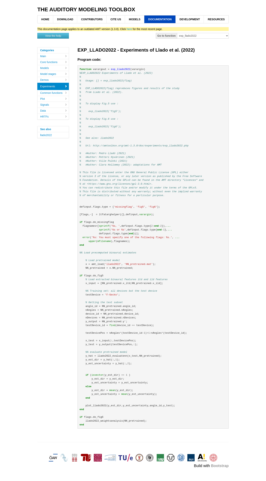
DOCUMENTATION (160, 19)
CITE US (115, 19)
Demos (53, 79)
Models (53, 68)
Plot (53, 98)
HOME (45, 19)
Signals (53, 104)
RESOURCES (216, 19)
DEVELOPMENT (190, 19)
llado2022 (46, 135)
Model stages (53, 73)
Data (53, 110)
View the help (53, 35)
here (129, 29)
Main (53, 56)
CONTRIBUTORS (92, 19)
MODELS (134, 19)
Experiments (53, 86)
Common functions (53, 92)
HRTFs (53, 116)
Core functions (53, 62)
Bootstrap (220, 466)
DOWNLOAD (65, 19)
